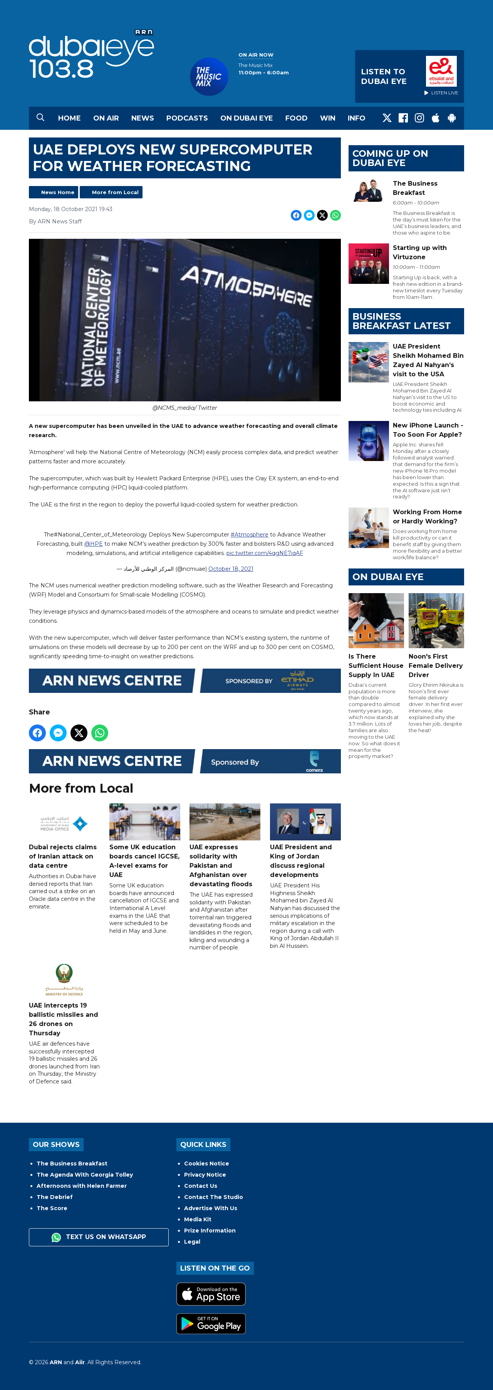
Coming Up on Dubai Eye (390, 158)
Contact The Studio (213, 1197)
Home (69, 118)
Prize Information (210, 1230)
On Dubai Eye (246, 118)
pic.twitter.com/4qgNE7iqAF (264, 553)
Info (357, 118)
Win (327, 118)
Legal (192, 1241)
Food (296, 118)
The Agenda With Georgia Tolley (85, 1174)
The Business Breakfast (72, 1163)
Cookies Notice (206, 1163)
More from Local (115, 192)
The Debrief (55, 1197)
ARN (56, 1362)
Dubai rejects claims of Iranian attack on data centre (64, 837)
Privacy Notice (205, 1174)
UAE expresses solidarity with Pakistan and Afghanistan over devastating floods (224, 846)
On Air (106, 118)
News (142, 118)
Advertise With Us (210, 1208)
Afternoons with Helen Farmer (82, 1185)
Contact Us (200, 1185)
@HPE (93, 544)
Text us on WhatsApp (99, 1237)
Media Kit (197, 1219)
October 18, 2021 (230, 569)
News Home (57, 192)
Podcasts (187, 118)
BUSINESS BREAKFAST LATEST (401, 321)
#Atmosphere (249, 535)
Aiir (80, 1362)
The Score (52, 1208)
